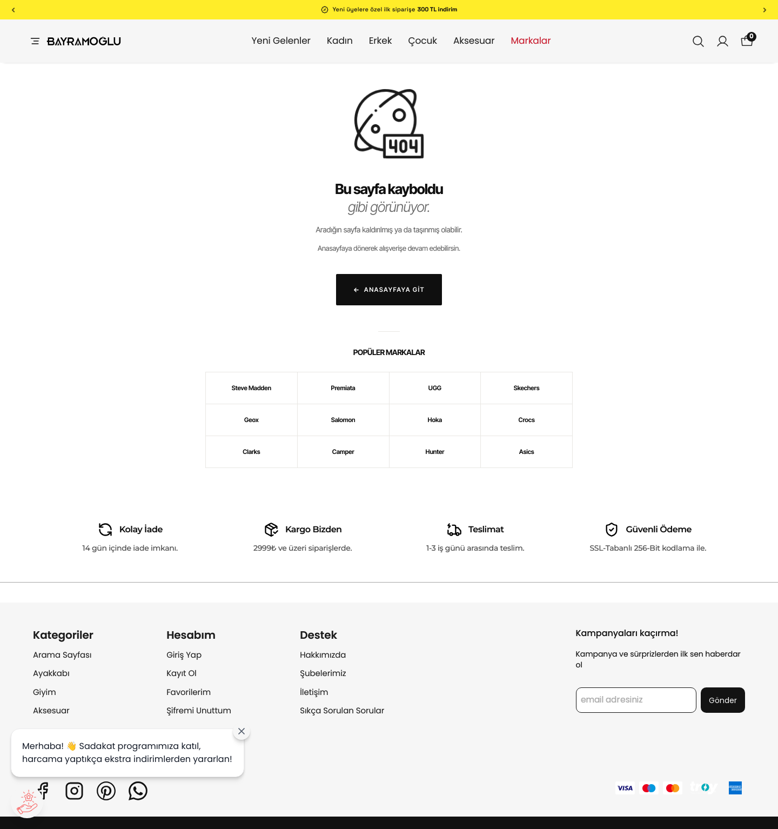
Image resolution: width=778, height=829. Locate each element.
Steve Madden (251, 388)
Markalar (520, 40)
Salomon (343, 420)
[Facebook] (42, 790)
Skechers (527, 388)
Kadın (329, 40)
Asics (526, 452)
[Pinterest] (106, 790)
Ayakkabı (51, 673)
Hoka (435, 420)
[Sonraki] (765, 9)
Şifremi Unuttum (198, 711)
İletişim (314, 692)
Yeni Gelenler (269, 40)
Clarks (251, 452)
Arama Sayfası (62, 655)
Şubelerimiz (323, 673)
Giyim (44, 692)
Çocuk (411, 40)
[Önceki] (13, 9)
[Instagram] (74, 790)
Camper (343, 452)
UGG (434, 388)
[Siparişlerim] (722, 41)
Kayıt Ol (181, 673)
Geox (251, 420)
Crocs (527, 420)
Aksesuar (463, 40)
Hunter (434, 452)
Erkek (369, 40)
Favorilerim (188, 692)
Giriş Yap (184, 655)
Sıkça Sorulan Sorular (342, 711)
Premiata (343, 388)
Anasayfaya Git (389, 289)
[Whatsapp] (138, 790)
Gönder (723, 700)
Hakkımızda (323, 655)
